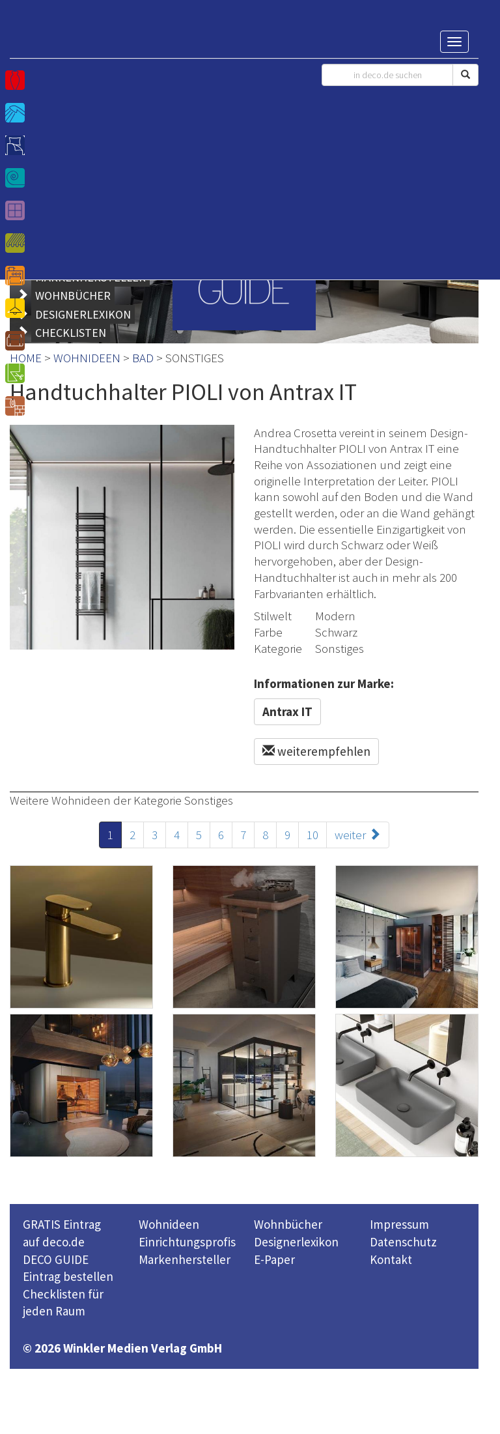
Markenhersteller (184, 1259)
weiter (358, 834)
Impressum (399, 1224)
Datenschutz (403, 1242)
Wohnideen (169, 1224)
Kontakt (391, 1259)
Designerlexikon (296, 1242)
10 (312, 834)
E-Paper (274, 1259)
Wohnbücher (288, 1224)
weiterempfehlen (316, 751)
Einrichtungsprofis (187, 1242)
